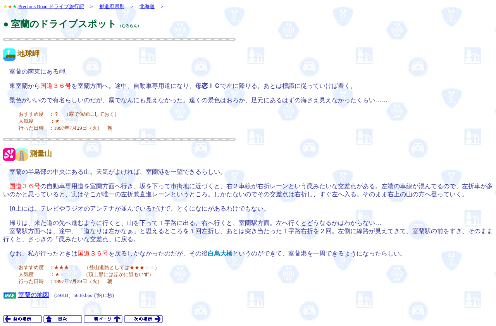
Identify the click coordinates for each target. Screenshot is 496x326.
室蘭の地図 (33, 295)
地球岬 (28, 54)
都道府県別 (111, 6)
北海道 (147, 6)
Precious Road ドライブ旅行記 (51, 6)
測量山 (41, 153)
